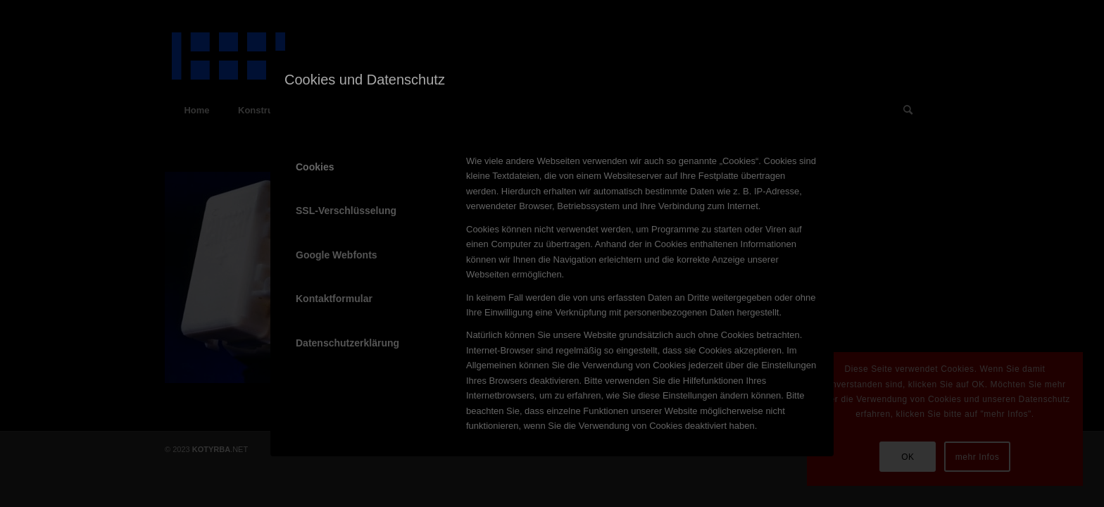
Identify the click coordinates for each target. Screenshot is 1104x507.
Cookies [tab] (315, 167)
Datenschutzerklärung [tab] (347, 343)
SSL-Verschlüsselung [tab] (346, 210)
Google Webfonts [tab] (336, 255)
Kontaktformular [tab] (334, 298)
